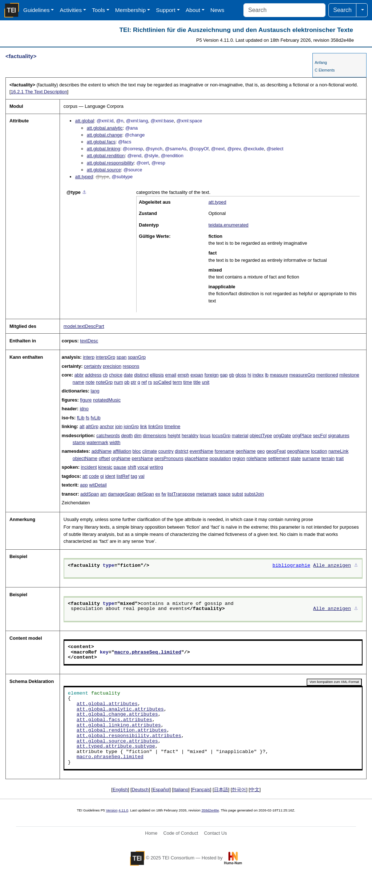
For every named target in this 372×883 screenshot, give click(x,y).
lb (266, 375)
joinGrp (131, 426)
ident (110, 476)
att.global (84, 120)
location (319, 451)
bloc (137, 451)
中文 (254, 789)
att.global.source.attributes (117, 741)
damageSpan (122, 494)
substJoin (254, 494)
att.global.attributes (107, 704)
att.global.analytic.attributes (120, 709)
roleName (256, 458)
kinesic (105, 467)
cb (105, 375)
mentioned (327, 375)
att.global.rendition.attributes (122, 730)
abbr (79, 375)
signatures (338, 435)
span (122, 357)
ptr (133, 382)
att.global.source (104, 169)
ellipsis (157, 375)
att (85, 476)
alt (82, 426)
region (238, 458)
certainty (92, 366)
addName (102, 451)
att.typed (84, 176)
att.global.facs (101, 142)
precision (112, 366)
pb (126, 382)
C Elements (325, 70)
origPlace (301, 435)
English (120, 789)
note (89, 382)
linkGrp (155, 426)
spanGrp (137, 357)
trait (340, 458)
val (141, 476)
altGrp (92, 426)
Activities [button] (71, 10)
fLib (81, 417)
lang (95, 391)
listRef (123, 476)
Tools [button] (98, 10)
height (174, 435)
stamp (79, 442)
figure (86, 400)
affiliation (122, 451)
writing (156, 467)
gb (231, 375)
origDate (282, 435)
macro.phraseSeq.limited (147, 652)
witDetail (97, 485)
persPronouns (168, 458)
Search (342, 10)
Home (151, 833)
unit (206, 382)
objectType (261, 435)
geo (261, 451)
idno (84, 408)
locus (205, 435)
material (240, 435)
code (94, 476)
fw (164, 494)
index (258, 375)
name (78, 382)
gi (102, 476)
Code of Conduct (180, 833)
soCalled (162, 382)
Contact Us (215, 833)
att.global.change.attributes (117, 714)
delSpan (145, 494)
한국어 (239, 789)
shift (132, 467)
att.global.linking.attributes (119, 725)
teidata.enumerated (228, 225)
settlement (279, 458)
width (115, 442)
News (217, 10)
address (93, 375)
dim (138, 435)
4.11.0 (123, 810)
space (224, 494)
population (220, 458)
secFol (320, 435)
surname (311, 458)
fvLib (96, 417)
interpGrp (105, 357)
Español (161, 789)
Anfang (321, 62)
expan (196, 375)
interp (88, 357)
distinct (141, 375)
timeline (172, 426)
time (187, 382)
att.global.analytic (105, 128)
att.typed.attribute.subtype (116, 746)
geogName (298, 451)
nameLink (338, 451)
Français (201, 789)
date (128, 375)
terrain (328, 458)
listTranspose (181, 494)
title (197, 382)
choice (115, 375)
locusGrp (221, 435)
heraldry (190, 435)
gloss (240, 375)
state (296, 458)
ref (144, 382)
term (177, 382)
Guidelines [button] (36, 10)
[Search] (284, 10)
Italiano (180, 789)
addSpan (89, 494)
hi (249, 375)
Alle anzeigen (332, 565)
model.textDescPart (84, 326)
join (118, 426)
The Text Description (39, 91)
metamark (206, 494)
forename (224, 451)
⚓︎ (84, 192)
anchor (107, 426)
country (166, 451)
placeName (196, 458)
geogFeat (276, 451)
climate (149, 451)
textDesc (89, 340)
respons (131, 366)
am (103, 494)
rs (150, 382)
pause (120, 467)
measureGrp (302, 375)
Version (112, 810)
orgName (120, 458)
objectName (85, 458)
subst (237, 494)
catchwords (108, 435)
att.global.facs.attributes (114, 720)
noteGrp (104, 382)
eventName (201, 451)
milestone (349, 375)
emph (183, 375)
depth (127, 435)
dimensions (154, 435)
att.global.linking (103, 148)
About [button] (193, 10)
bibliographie (291, 565)
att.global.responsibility (110, 163)
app (84, 485)
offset (104, 458)
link (143, 426)
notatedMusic (107, 400)
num (118, 382)
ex (157, 494)
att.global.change (104, 135)
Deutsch (140, 789)
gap (223, 375)
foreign (212, 375)
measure (279, 375)
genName (245, 451)
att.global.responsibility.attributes (129, 736)
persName (142, 458)
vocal (142, 467)
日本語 (221, 789)
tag (134, 476)
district (181, 451)
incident (89, 467)
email (170, 375)
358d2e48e (210, 810)
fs (87, 417)
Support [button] (165, 10)
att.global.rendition (106, 155)
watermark (97, 442)
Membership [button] (130, 10)
